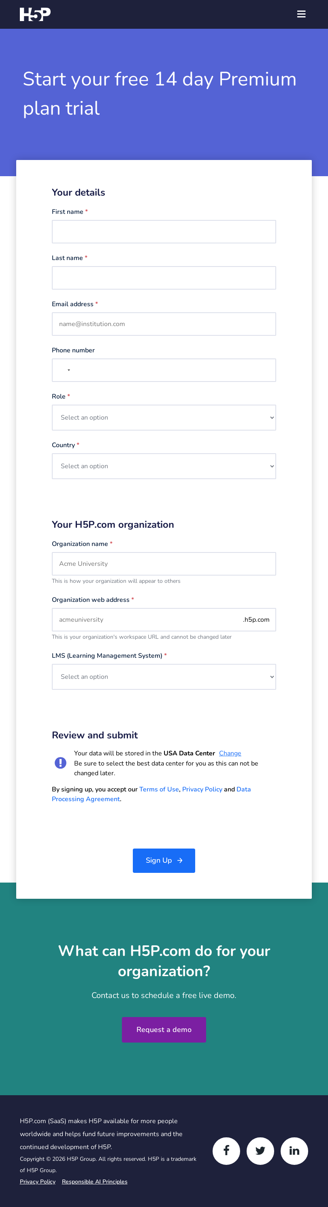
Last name (69, 258)
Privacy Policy (202, 789)
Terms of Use (159, 789)
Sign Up (159, 860)
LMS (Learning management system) (109, 655)
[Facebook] (226, 1151)
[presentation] (113, 826)
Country (65, 445)
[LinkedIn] (294, 1151)
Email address (75, 304)
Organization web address (93, 599)
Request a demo (164, 1029)
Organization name (82, 544)
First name (70, 211)
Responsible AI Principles (95, 1182)
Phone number (73, 350)
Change (230, 753)
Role (61, 396)
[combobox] (62, 370)
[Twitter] (260, 1151)
